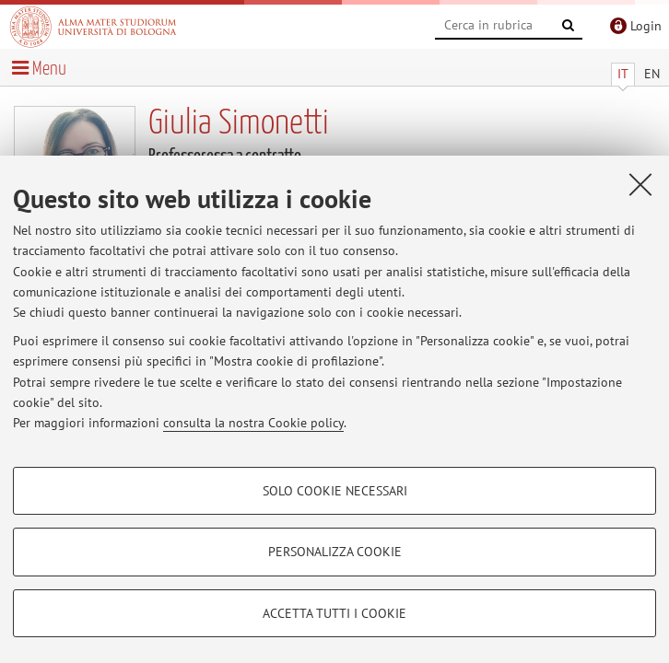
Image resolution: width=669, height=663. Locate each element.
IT (622, 73)
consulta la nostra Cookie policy (253, 422)
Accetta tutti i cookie (334, 613)
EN (652, 73)
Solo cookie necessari (335, 491)
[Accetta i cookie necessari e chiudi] (640, 184)
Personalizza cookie (335, 551)
